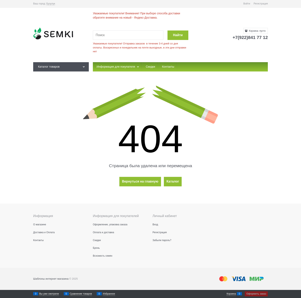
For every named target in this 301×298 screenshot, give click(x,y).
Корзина (231, 293)
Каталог (172, 181)
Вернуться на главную (140, 181)
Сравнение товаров (81, 293)
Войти (246, 3)
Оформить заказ (256, 293)
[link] (50, 3)
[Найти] (177, 35)
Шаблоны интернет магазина (51, 278)
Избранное (109, 293)
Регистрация (261, 3)
